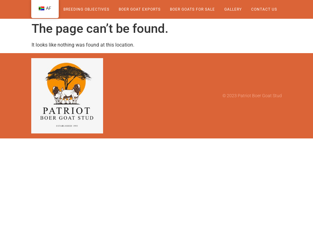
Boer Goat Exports (140, 9)
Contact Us (264, 9)
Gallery (233, 9)
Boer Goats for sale (192, 9)
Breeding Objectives (86, 9)
